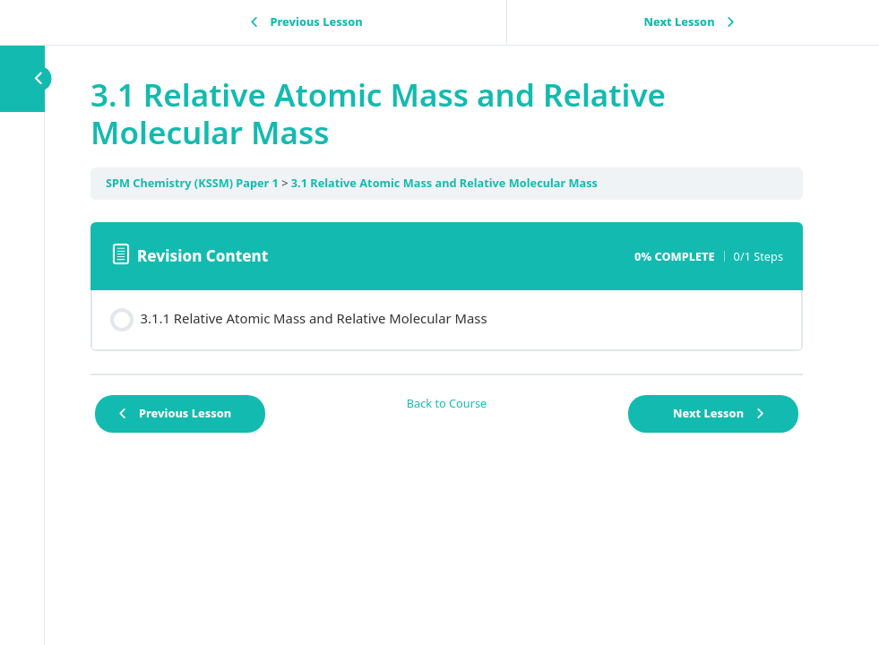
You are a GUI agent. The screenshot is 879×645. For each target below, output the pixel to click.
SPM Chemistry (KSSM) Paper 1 (192, 183)
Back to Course (447, 403)
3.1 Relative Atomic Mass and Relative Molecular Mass (444, 183)
